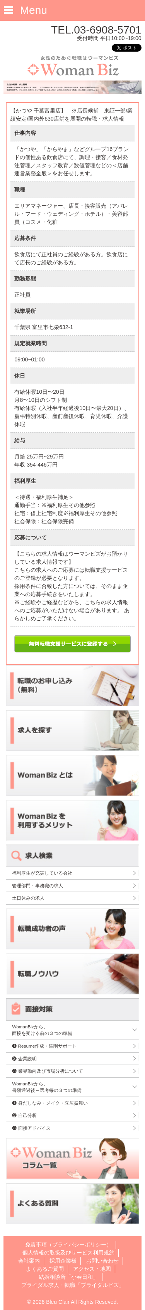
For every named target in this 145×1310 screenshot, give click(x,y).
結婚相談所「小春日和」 (68, 1277)
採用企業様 (63, 1261)
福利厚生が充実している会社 (42, 872)
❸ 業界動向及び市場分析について (47, 1070)
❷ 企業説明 (24, 1058)
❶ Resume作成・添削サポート (44, 1045)
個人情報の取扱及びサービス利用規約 (68, 1253)
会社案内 (29, 1261)
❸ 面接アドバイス (31, 1127)
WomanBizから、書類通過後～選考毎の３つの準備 (47, 1087)
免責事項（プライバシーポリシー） (68, 1244)
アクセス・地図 (92, 1269)
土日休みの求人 (28, 897)
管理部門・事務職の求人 (37, 885)
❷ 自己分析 (24, 1115)
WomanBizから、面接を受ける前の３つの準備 (42, 1030)
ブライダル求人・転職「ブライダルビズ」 (72, 1285)
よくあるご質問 (45, 1269)
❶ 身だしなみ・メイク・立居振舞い (49, 1102)
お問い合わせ (102, 1261)
